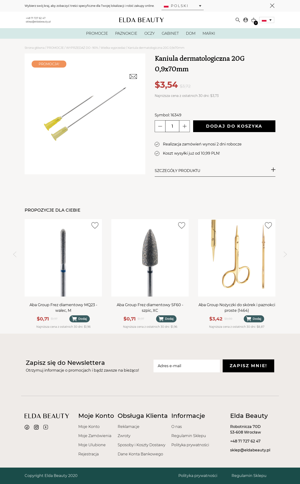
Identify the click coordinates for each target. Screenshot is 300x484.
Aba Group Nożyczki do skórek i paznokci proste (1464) (237, 308)
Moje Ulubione (92, 445)
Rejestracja (88, 454)
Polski (176, 6)
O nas (176, 426)
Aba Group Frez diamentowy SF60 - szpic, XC (150, 308)
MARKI (208, 33)
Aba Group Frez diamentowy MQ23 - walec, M (63, 308)
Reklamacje (128, 426)
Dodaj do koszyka (234, 126)
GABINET (170, 33)
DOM (190, 33)
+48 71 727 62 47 (35, 18)
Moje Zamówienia (94, 436)
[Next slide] (285, 254)
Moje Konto (89, 426)
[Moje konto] (245, 20)
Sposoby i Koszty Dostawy (141, 445)
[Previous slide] (15, 254)
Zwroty (124, 436)
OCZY (149, 33)
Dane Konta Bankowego (140, 454)
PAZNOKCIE (126, 33)
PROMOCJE (97, 33)
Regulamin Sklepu (188, 436)
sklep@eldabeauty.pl (38, 21)
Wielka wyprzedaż (113, 48)
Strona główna (35, 48)
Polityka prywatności (190, 445)
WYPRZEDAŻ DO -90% (82, 48)
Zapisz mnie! (248, 365)
